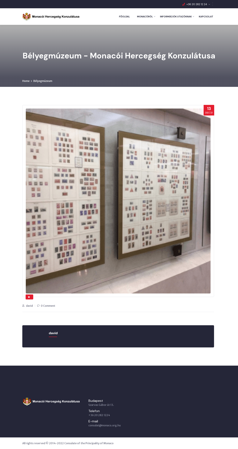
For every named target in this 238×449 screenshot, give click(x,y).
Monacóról (145, 16)
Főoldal (124, 16)
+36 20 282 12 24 (196, 4)
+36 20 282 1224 (99, 415)
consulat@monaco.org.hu (104, 425)
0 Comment (48, 305)
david (29, 305)
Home (26, 81)
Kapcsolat (206, 16)
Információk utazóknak (176, 16)
